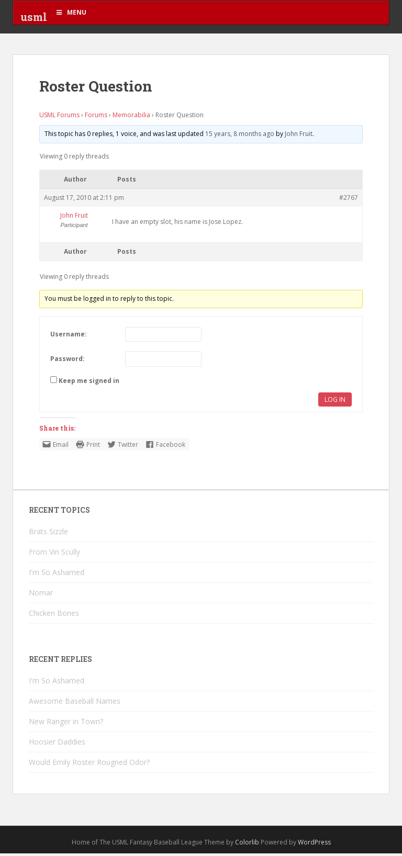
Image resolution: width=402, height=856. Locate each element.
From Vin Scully (54, 555)
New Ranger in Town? (66, 724)
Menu (70, 12)
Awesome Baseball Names (74, 704)
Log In (335, 402)
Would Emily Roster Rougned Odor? (89, 765)
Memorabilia (131, 118)
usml (33, 18)
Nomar (41, 596)
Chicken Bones (54, 616)
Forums (96, 118)
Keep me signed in (89, 383)
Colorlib (247, 845)
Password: (67, 361)
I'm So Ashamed (56, 575)
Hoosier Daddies (57, 745)
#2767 (348, 200)
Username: (68, 337)
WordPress (314, 845)
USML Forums (59, 118)
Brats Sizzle (48, 534)
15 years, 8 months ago (239, 136)
